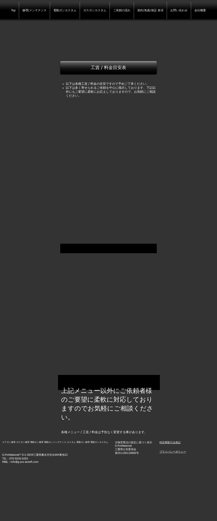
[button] (108, 67)
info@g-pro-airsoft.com (24, 462)
